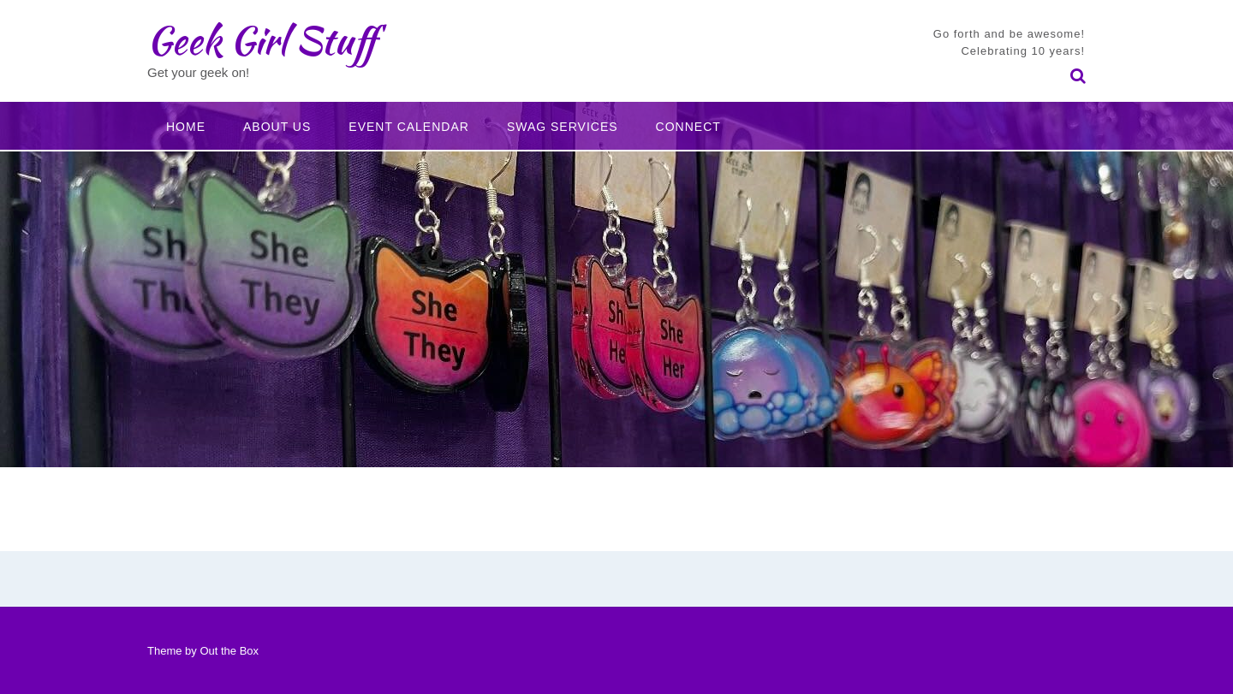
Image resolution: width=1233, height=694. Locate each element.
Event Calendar (408, 126)
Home (186, 126)
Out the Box (229, 650)
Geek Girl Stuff (261, 40)
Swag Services (562, 126)
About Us (277, 126)
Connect (688, 126)
